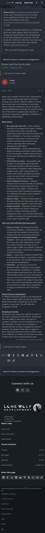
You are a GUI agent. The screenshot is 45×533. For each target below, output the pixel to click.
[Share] (38, 90)
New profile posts (7, 434)
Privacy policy (6, 514)
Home (3, 524)
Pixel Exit (12, 494)
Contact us (5, 504)
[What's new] (36, 2)
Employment (8, 417)
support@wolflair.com (19, 45)
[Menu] (3, 2)
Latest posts (5, 429)
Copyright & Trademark (12, 421)
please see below (27, 196)
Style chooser (7, 499)
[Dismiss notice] (41, 12)
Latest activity (6, 439)
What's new (6, 423)
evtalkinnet (40, 465)
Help (3, 519)
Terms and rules (7, 509)
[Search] (42, 2)
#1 (42, 91)
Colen (5, 67)
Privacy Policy (9, 419)
